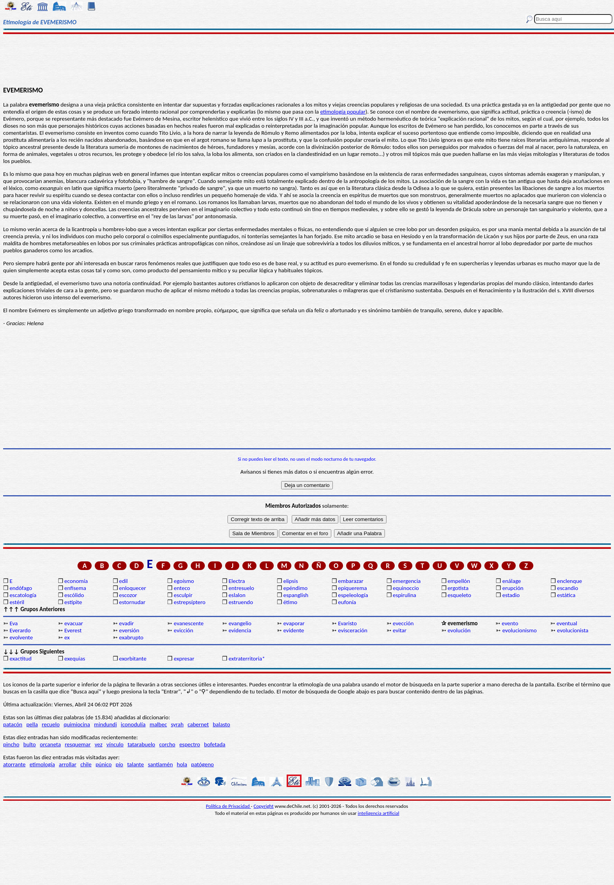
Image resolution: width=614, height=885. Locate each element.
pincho (11, 744)
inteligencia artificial (378, 813)
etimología (42, 764)
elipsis (290, 581)
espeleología (353, 595)
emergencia (407, 581)
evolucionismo (519, 630)
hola (182, 764)
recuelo (51, 724)
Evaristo (347, 623)
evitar (399, 630)
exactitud (20, 658)
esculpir (183, 595)
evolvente (21, 637)
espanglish (295, 595)
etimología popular (342, 111)
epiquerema (352, 588)
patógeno (202, 764)
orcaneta (50, 744)
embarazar (350, 581)
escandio (567, 588)
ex (67, 637)
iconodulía (133, 724)
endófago (20, 588)
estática (566, 595)
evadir (126, 623)
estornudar (132, 602)
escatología (22, 595)
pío (119, 764)
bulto (29, 744)
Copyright (264, 806)
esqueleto (459, 595)
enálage (511, 581)
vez (99, 744)
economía (76, 581)
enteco (182, 588)
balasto (221, 724)
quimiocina (77, 724)
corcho (167, 744)
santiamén (160, 764)
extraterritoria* (247, 658)
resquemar (78, 744)
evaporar (293, 623)
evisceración (352, 630)
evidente (293, 630)
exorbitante (132, 658)
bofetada (214, 744)
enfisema (75, 588)
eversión (129, 630)
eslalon (237, 595)
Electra (237, 581)
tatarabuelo (141, 744)
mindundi (105, 724)
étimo (290, 602)
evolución (459, 630)
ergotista (458, 588)
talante (135, 764)
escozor (128, 595)
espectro (189, 744)
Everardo (20, 630)
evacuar (73, 623)
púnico (104, 764)
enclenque (569, 581)
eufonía (347, 602)
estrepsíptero (190, 602)
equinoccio (406, 588)
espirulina (404, 595)
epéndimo (295, 588)
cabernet (198, 724)
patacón (12, 724)
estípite (73, 602)
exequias (74, 658)
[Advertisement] (307, 59)
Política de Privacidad (228, 806)
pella (32, 724)
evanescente (189, 623)
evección (403, 623)
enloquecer (132, 588)
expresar (184, 658)
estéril (16, 602)
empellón (459, 581)
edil (123, 581)
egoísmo (184, 581)
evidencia (240, 630)
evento (510, 623)
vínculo (115, 744)
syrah (177, 724)
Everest (72, 630)
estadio (511, 595)
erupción (513, 588)
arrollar (67, 764)
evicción (183, 630)
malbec (158, 724)
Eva (13, 623)
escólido (74, 595)
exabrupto (131, 637)
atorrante (14, 764)
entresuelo (241, 588)
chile (86, 764)
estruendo (241, 602)
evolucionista (573, 630)
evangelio (240, 623)
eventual (566, 623)
